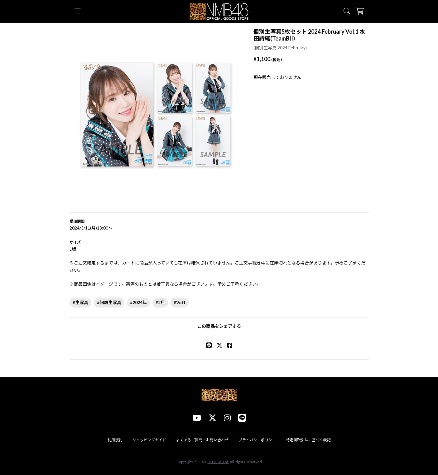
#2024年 (138, 302)
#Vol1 (179, 302)
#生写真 (80, 302)
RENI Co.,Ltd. (218, 461)
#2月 (160, 302)
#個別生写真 (109, 302)
